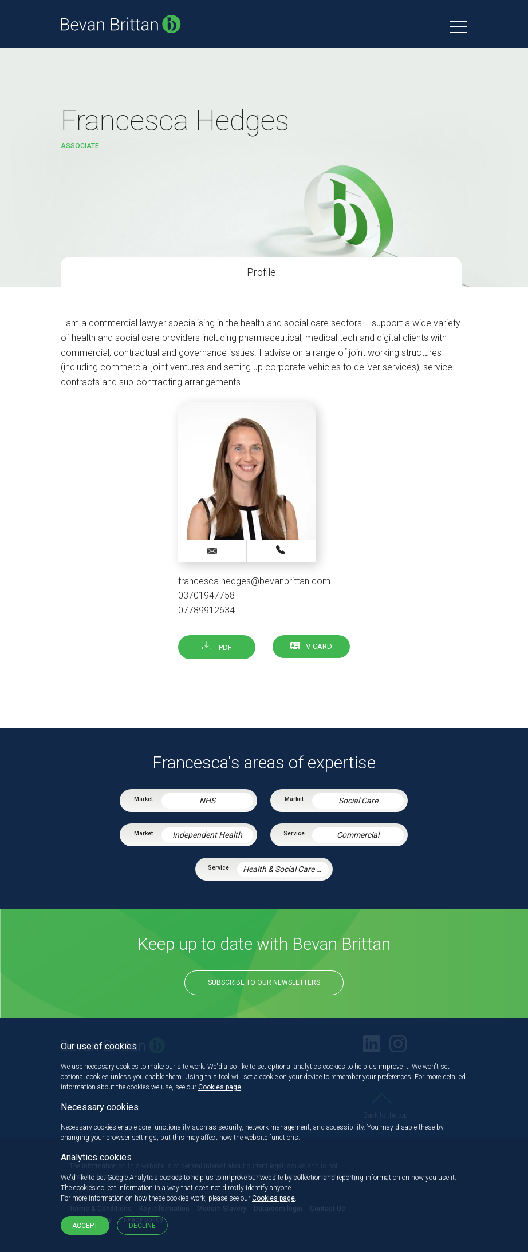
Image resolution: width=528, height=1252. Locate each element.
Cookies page (219, 1087)
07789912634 (206, 610)
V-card (319, 646)
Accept (85, 1226)
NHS (207, 800)
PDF (217, 647)
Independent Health (207, 834)
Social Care (358, 800)
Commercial (358, 834)
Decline (142, 1226)
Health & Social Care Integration (286, 869)
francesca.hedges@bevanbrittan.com (254, 581)
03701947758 (206, 595)
